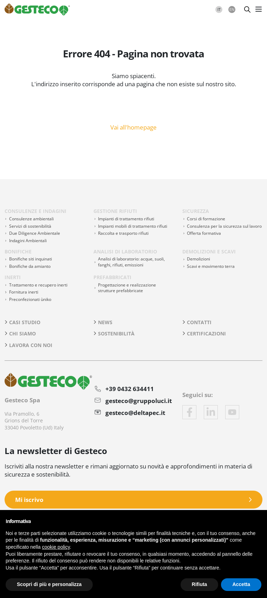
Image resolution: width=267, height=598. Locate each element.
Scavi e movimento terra (211, 266)
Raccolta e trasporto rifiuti (123, 233)
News (105, 322)
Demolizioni (198, 259)
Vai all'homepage (133, 126)
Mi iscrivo (29, 500)
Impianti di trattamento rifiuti (126, 218)
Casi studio (24, 322)
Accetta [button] (241, 584)
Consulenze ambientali (31, 218)
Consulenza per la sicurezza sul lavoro (224, 226)
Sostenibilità (116, 333)
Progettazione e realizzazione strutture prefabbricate (127, 287)
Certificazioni (206, 333)
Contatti (199, 322)
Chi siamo (22, 333)
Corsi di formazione (206, 218)
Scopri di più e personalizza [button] (49, 584)
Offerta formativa (204, 233)
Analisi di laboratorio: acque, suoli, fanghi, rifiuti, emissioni (131, 261)
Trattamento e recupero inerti (38, 285)
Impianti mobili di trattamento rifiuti (132, 226)
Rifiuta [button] (199, 584)
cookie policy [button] (56, 547)
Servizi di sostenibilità (30, 226)
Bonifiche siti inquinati (30, 259)
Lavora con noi (30, 345)
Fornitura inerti (23, 292)
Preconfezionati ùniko (30, 299)
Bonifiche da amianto (30, 266)
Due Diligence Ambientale (34, 233)
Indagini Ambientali (28, 240)
